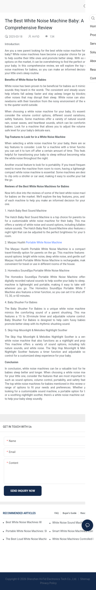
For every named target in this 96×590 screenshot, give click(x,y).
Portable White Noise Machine (44, 242)
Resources (85, 513)
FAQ (56, 513)
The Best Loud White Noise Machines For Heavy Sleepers (26, 539)
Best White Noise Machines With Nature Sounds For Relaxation (24, 522)
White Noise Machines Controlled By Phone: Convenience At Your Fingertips (72, 539)
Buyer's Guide (69, 513)
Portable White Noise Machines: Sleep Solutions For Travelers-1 (26, 531)
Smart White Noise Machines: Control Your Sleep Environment (72, 531)
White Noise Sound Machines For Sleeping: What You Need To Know (72, 522)
